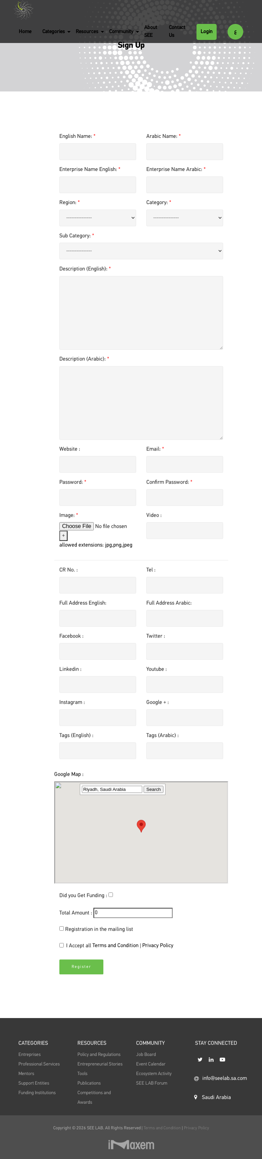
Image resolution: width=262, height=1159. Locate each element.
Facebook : (71, 643)
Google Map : (69, 879)
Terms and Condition (116, 952)
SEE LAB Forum (151, 1099)
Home (25, 31)
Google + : (157, 709)
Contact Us (177, 31)
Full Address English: (82, 610)
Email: (155, 456)
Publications (89, 1099)
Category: (158, 202)
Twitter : (155, 643)
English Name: (77, 136)
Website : (69, 456)
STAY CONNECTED (216, 1061)
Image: (68, 522)
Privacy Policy (157, 952)
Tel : (151, 577)
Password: (72, 489)
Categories (53, 31)
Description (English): (85, 275)
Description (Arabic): (84, 366)
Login (207, 31)
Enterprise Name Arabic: (176, 169)
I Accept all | (116, 953)
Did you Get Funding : (83, 902)
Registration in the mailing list (99, 936)
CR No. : (68, 577)
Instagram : (72, 709)
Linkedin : (70, 676)
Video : (154, 522)
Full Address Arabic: (169, 610)
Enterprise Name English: (89, 169)
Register (81, 979)
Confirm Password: (169, 489)
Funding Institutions (37, 1108)
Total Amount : (75, 919)
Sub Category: (76, 242)
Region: (69, 202)
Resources (87, 31)
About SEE (150, 31)
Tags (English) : (76, 742)
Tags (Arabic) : (162, 742)
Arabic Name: (163, 136)
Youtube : (156, 676)
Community (121, 31)
